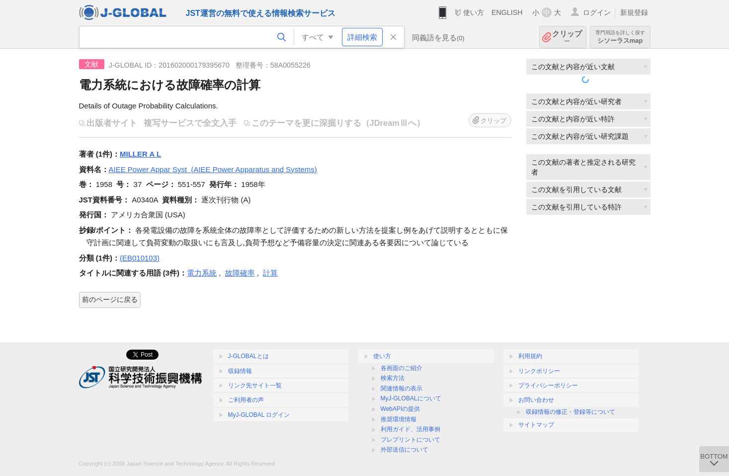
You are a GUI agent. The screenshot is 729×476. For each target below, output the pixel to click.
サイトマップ (536, 424)
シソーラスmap (620, 37)
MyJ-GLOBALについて (411, 398)
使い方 (473, 12)
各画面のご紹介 (401, 368)
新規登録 (634, 12)
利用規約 (530, 356)
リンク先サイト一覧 (255, 385)
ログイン (597, 12)
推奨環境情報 (398, 419)
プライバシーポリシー (548, 385)
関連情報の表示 (401, 388)
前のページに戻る (110, 299)
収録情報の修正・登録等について (570, 411)
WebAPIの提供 (400, 408)
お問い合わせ (536, 399)
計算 (270, 273)
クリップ (567, 37)
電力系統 (202, 273)
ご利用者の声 (246, 399)
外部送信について (404, 449)
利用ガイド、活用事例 (410, 429)
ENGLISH (507, 12)
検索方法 (393, 378)
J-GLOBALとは (248, 356)
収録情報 (240, 371)
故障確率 (240, 273)
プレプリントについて (410, 439)
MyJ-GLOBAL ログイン (259, 414)
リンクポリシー (539, 371)
